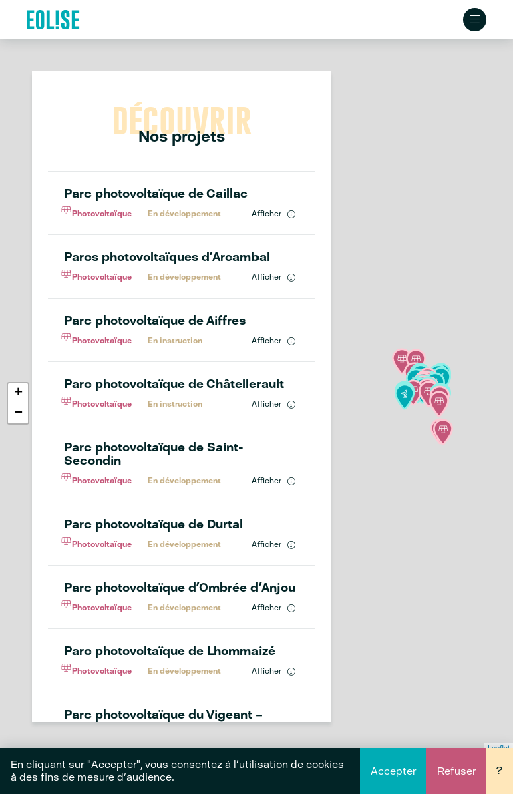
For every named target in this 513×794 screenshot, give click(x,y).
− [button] (18, 414)
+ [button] (18, 394)
